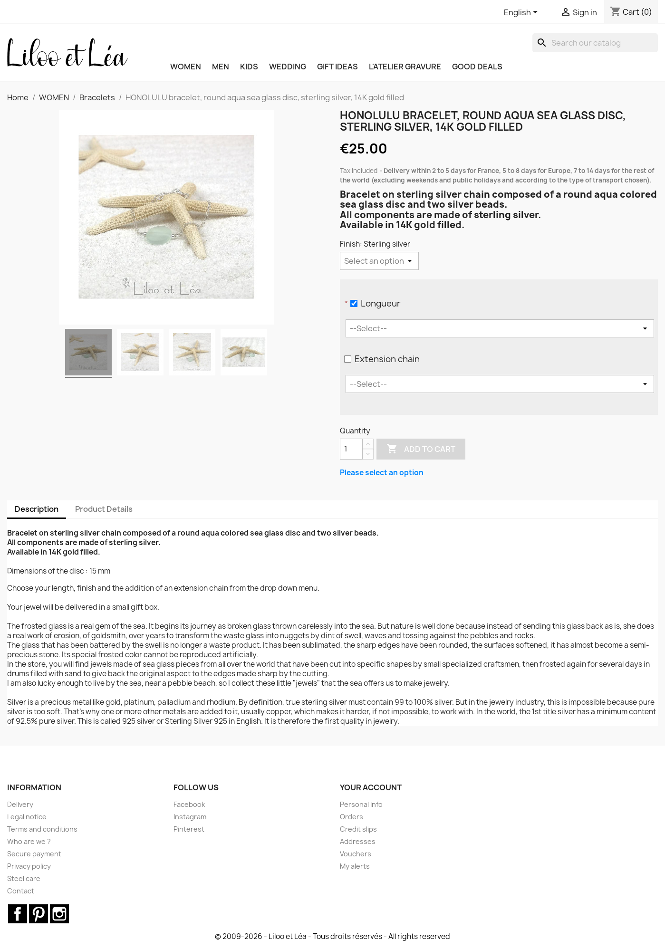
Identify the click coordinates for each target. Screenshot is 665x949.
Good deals (477, 66)
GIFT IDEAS (337, 66)
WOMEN (185, 66)
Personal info (361, 804)
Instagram (189, 816)
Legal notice (27, 816)
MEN (220, 66)
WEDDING (287, 66)
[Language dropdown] (522, 13)
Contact (20, 890)
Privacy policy (29, 866)
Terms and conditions (42, 829)
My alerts (355, 866)
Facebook (189, 804)
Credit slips (358, 829)
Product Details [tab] (104, 509)
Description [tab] (36, 509)
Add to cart (420, 449)
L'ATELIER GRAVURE (405, 66)
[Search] (595, 42)
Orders (351, 816)
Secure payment (34, 853)
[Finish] (379, 261)
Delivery (20, 804)
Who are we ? (29, 841)
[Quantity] (351, 449)
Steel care (23, 878)
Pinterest (188, 829)
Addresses (358, 841)
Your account (371, 787)
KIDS (249, 66)
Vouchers (355, 853)
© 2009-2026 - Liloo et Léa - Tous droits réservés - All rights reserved (332, 936)
